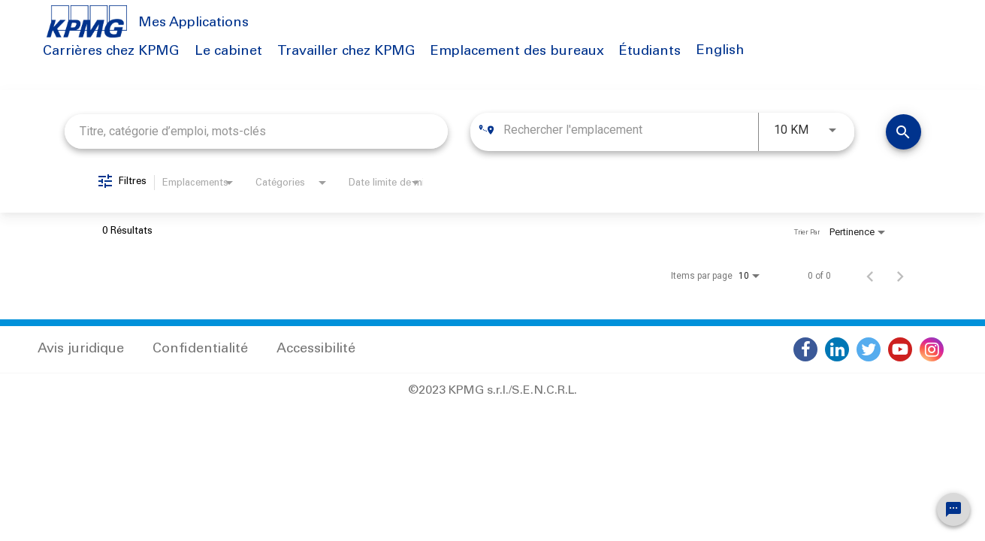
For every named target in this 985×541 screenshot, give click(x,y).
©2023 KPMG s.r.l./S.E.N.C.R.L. (492, 391)
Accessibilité (315, 349)
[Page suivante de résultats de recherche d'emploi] (900, 276)
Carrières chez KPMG (111, 52)
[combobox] (257, 131)
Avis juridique (81, 349)
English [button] (720, 51)
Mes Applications (193, 23)
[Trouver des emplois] (903, 132)
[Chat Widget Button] (953, 509)
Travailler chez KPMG (346, 52)
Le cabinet (228, 52)
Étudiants (650, 52)
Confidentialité (200, 349)
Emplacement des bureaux (517, 52)
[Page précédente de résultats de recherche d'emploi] (870, 276)
